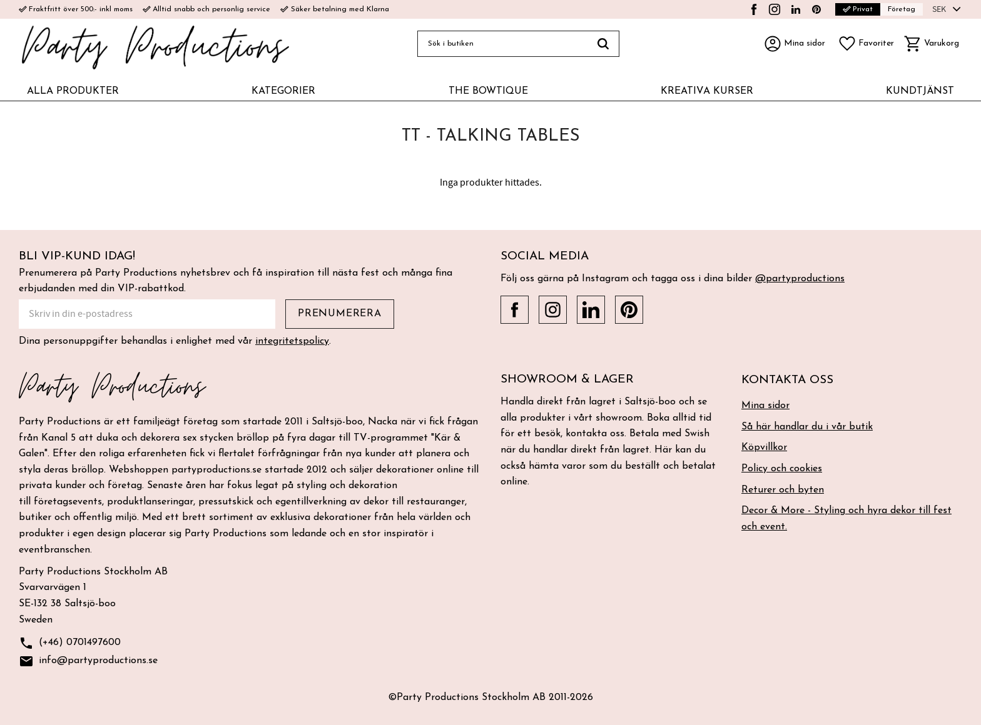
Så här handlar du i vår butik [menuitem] (807, 427)
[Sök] (603, 44)
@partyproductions (800, 279)
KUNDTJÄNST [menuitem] (920, 91)
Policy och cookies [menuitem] (781, 469)
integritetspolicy (292, 341)
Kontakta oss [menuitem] (787, 380)
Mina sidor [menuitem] (765, 406)
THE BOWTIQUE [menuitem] (488, 91)
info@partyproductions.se (88, 661)
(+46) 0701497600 (70, 643)
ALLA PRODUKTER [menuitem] (73, 91)
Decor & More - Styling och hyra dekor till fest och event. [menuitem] (846, 519)
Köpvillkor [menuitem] (764, 447)
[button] (866, 44)
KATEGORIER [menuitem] (283, 91)
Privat (858, 9)
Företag (901, 9)
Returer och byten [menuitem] (782, 490)
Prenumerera (340, 314)
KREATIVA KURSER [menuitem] (707, 91)
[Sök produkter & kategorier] (502, 44)
